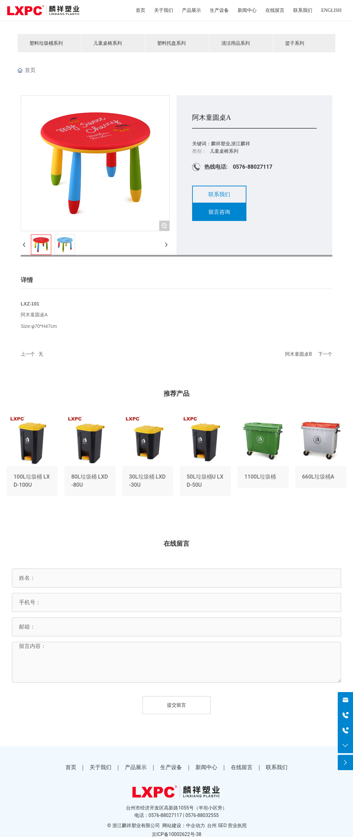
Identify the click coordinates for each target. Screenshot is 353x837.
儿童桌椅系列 (107, 43)
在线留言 (242, 767)
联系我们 (276, 767)
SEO (222, 825)
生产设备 (171, 767)
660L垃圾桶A (320, 457)
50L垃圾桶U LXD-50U (205, 457)
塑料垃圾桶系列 (46, 43)
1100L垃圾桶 (263, 457)
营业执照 (237, 825)
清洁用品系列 (235, 43)
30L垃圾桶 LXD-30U (147, 457)
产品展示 (136, 767)
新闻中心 (206, 767)
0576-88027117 (252, 167)
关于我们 (100, 767)
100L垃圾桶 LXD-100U (32, 457)
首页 (71, 767)
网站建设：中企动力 (183, 825)
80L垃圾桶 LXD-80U (89, 457)
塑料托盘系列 (171, 43)
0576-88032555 (202, 815)
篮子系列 (294, 43)
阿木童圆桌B (298, 354)
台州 (212, 825)
